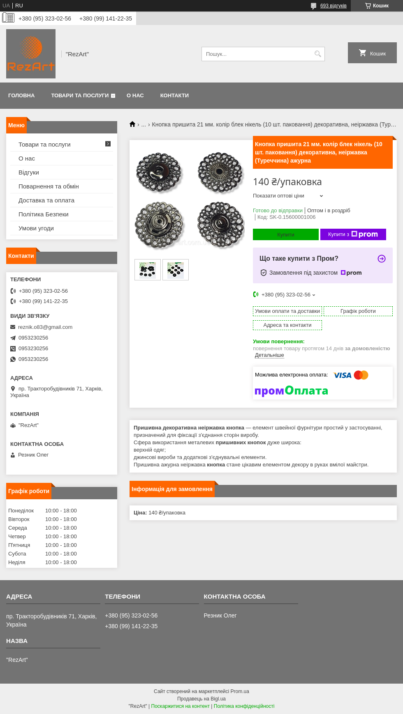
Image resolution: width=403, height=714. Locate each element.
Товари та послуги (80, 95)
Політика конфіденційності (244, 706)
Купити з (353, 234)
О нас (135, 95)
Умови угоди (36, 228)
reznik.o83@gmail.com (45, 327)
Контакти (174, 95)
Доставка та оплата (46, 200)
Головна (21, 95)
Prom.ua (240, 691)
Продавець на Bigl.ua (201, 699)
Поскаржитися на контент (180, 706)
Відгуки (29, 172)
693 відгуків (333, 6)
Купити (285, 235)
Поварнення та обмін (49, 186)
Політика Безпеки (44, 214)
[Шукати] (317, 54)
